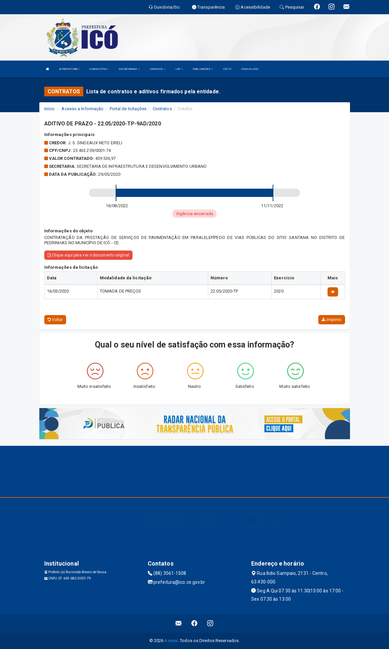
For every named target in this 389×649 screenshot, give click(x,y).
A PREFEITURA (69, 69)
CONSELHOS (249, 69)
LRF (179, 69)
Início (49, 108)
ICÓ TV (227, 69)
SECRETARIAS (129, 69)
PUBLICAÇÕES (203, 69)
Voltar (55, 319)
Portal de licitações (128, 108)
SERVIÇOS (158, 69)
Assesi (171, 640)
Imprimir (331, 319)
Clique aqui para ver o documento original (88, 255)
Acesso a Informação (82, 108)
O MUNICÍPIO (99, 69)
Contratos (162, 108)
